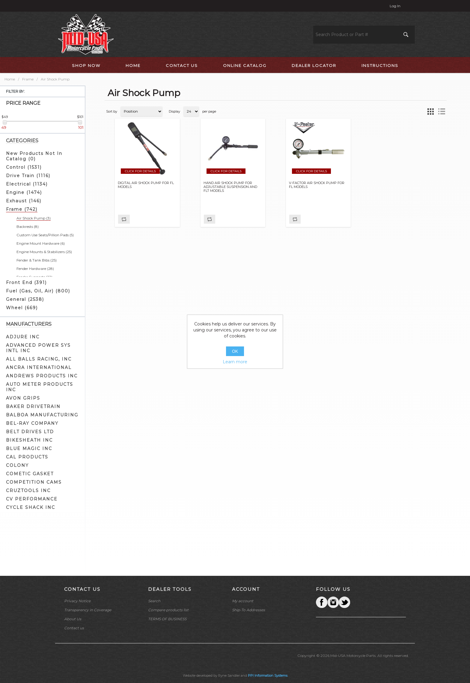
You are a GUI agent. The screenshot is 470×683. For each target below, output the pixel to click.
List (441, 111)
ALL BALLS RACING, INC (39, 359)
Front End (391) (26, 282)
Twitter (333, 602)
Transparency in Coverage (87, 610)
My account (242, 601)
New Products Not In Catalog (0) (34, 156)
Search (154, 601)
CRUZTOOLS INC (28, 490)
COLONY (17, 465)
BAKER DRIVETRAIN (33, 406)
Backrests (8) (27, 226)
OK (235, 351)
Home (9, 79)
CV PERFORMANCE (32, 499)
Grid (430, 111)
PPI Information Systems (267, 675)
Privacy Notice (77, 601)
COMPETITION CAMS (34, 482)
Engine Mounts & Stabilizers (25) (44, 251)
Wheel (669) (22, 307)
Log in (395, 6)
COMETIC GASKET (30, 473)
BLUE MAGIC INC (29, 448)
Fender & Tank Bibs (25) (36, 260)
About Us (72, 619)
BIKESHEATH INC (29, 440)
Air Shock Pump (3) (33, 218)
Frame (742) (21, 209)
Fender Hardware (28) (35, 268)
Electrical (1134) (27, 184)
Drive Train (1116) (28, 175)
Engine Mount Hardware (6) (40, 243)
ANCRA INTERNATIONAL (39, 367)
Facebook (321, 602)
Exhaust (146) (23, 201)
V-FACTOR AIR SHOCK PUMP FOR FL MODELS (316, 185)
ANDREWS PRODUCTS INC (42, 376)
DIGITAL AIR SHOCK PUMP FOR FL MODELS (146, 185)
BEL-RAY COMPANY (32, 423)
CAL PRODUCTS (27, 457)
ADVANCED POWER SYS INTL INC (38, 348)
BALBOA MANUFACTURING (42, 415)
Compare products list (168, 610)
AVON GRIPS (23, 398)
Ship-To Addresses (248, 610)
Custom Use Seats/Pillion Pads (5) (45, 235)
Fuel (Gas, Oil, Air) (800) (38, 291)
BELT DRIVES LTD (30, 431)
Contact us (74, 628)
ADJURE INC (23, 337)
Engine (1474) (24, 192)
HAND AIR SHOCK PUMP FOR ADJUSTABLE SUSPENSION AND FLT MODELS (230, 187)
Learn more (235, 361)
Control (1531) (24, 167)
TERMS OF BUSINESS (167, 619)
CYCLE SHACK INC (30, 507)
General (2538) (25, 299)
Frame (28, 79)
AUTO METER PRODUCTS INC (39, 387)
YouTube (344, 602)
